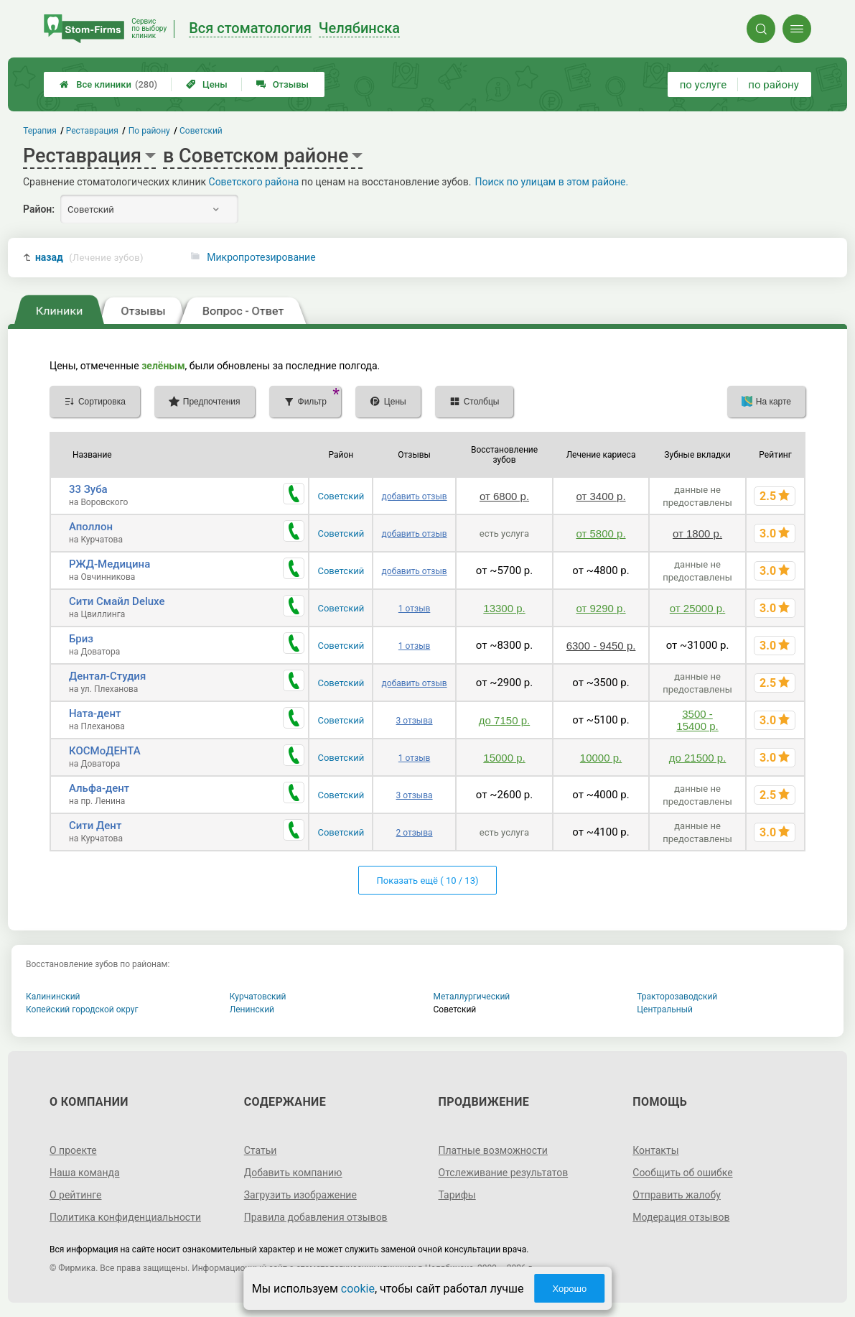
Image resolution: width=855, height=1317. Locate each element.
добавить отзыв (414, 496)
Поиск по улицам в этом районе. (551, 182)
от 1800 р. (697, 533)
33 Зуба (88, 489)
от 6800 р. (504, 496)
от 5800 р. (600, 533)
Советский (340, 496)
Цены (207, 84)
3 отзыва (414, 721)
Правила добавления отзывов (316, 1217)
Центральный (665, 1009)
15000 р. (504, 758)
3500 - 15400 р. (697, 720)
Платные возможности (493, 1150)
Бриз (81, 638)
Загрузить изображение (300, 1195)
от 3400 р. (600, 496)
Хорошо (569, 1288)
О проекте (73, 1150)
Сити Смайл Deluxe (117, 601)
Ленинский (252, 1009)
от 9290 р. (600, 608)
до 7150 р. (504, 720)
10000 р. (601, 758)
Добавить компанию (293, 1172)
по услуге (703, 84)
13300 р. (504, 608)
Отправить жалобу (676, 1195)
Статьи (260, 1150)
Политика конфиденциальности (125, 1217)
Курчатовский (258, 997)
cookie (358, 1288)
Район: (39, 209)
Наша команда (85, 1172)
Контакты (655, 1150)
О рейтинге (76, 1195)
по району (773, 84)
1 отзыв (414, 609)
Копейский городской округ (82, 1009)
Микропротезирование (261, 257)
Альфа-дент (99, 788)
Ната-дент (95, 713)
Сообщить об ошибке (682, 1172)
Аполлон (91, 526)
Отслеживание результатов (504, 1172)
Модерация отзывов (680, 1217)
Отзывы (282, 84)
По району (149, 131)
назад (89, 257)
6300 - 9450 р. (601, 645)
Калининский (53, 997)
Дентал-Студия (107, 676)
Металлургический (472, 997)
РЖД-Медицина (109, 564)
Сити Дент (95, 825)
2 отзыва (414, 833)
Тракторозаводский (677, 997)
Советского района (254, 182)
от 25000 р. (697, 608)
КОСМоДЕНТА (105, 750)
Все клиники (108, 84)
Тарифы (457, 1195)
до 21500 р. (697, 758)
